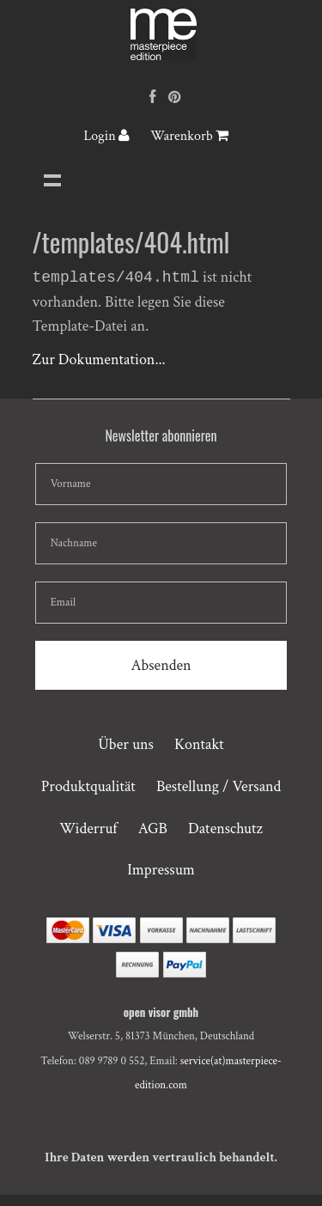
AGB (152, 830)
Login (106, 136)
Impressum (161, 871)
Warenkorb (189, 136)
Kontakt (199, 746)
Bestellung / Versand (218, 788)
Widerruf (88, 830)
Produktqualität (88, 788)
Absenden (161, 667)
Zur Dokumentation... (99, 361)
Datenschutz (225, 830)
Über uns (126, 746)
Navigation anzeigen (52, 179)
